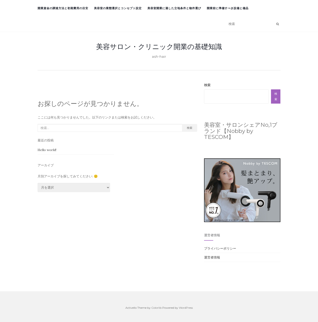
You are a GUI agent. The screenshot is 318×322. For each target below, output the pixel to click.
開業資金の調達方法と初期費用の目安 (63, 8)
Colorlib (156, 307)
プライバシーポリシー (220, 248)
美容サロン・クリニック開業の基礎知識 (159, 46)
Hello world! (47, 150)
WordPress (186, 307)
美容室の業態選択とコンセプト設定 (118, 8)
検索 (189, 127)
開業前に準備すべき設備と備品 (228, 8)
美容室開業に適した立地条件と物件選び (174, 8)
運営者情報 (212, 257)
